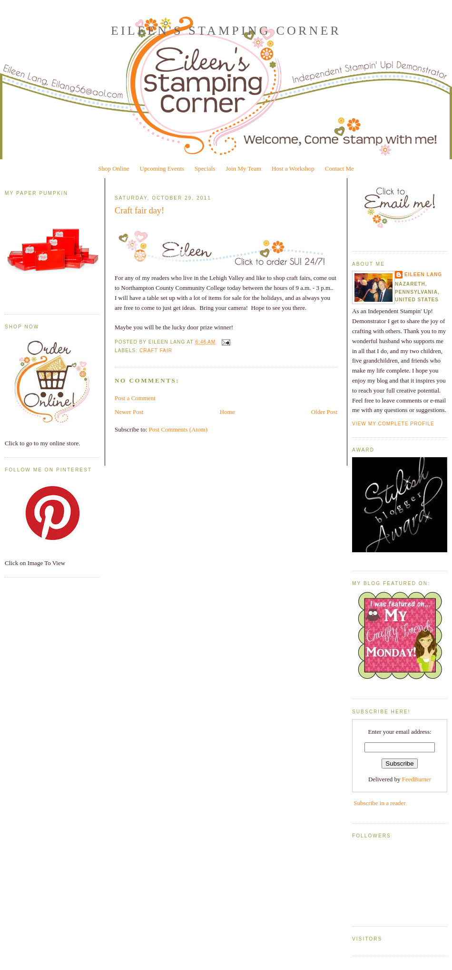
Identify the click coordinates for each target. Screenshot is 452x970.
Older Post (324, 411)
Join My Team (243, 168)
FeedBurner (416, 779)
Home (227, 411)
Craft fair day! (139, 210)
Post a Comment (135, 398)
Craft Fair (155, 350)
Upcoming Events (162, 168)
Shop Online (113, 168)
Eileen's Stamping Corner (226, 31)
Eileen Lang (423, 274)
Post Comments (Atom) (178, 429)
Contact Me (339, 168)
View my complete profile (393, 423)
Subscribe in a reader (379, 803)
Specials (205, 168)
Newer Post (129, 411)
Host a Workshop (293, 168)
